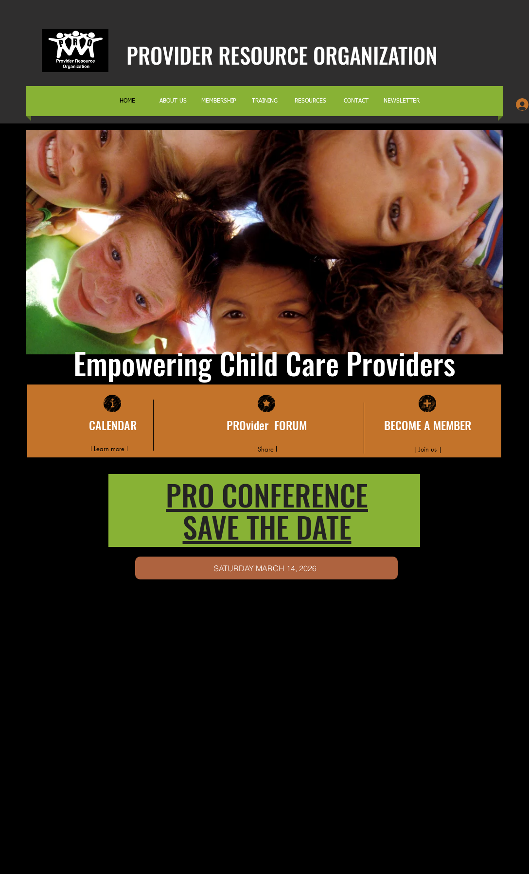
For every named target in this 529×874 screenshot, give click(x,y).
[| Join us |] (427, 449)
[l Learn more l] (109, 449)
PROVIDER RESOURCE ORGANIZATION (282, 54)
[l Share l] (265, 449)
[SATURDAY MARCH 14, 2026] (266, 568)
